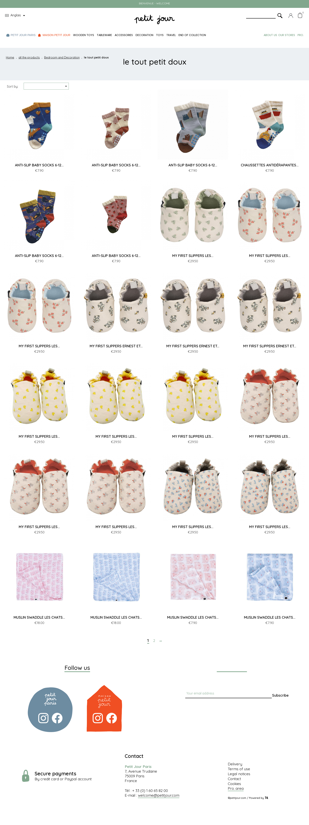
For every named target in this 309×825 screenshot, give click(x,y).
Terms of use (239, 769)
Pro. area (236, 788)
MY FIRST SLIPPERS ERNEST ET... (116, 346)
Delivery (235, 764)
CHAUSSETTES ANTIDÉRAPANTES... (270, 165)
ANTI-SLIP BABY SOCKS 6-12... (39, 165)
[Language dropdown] (15, 15)
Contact (234, 778)
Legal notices (239, 773)
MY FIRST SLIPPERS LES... (192, 255)
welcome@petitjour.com (158, 795)
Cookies (234, 783)
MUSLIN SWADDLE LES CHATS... (39, 617)
